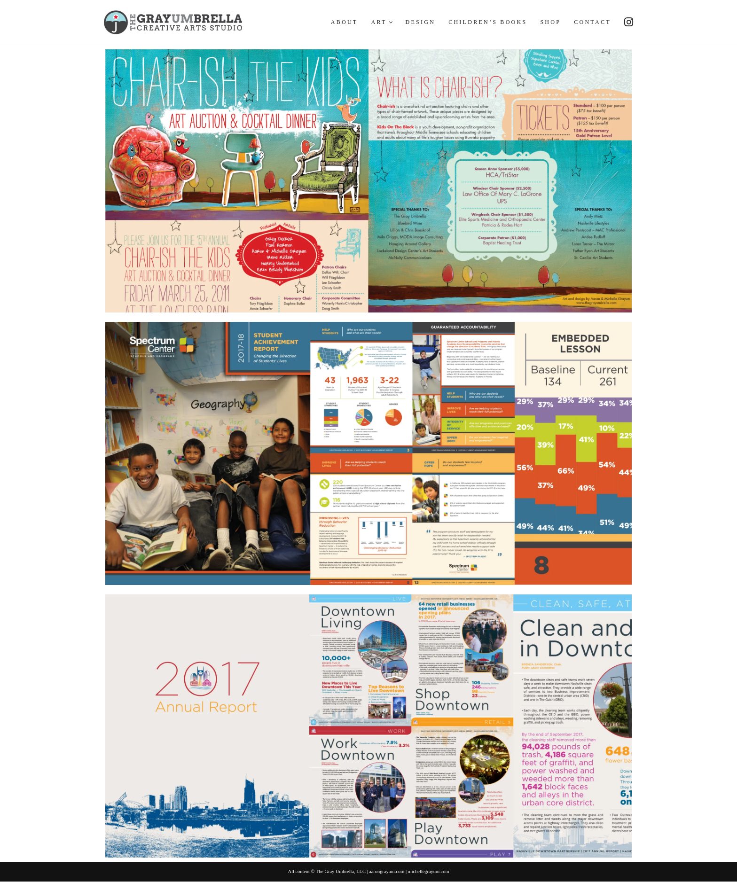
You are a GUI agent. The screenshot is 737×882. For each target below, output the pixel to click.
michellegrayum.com (430, 872)
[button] (385, 22)
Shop (548, 22)
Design (415, 22)
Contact (591, 22)
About (338, 22)
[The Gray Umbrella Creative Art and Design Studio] (173, 22)
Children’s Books (484, 22)
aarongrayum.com (387, 872)
